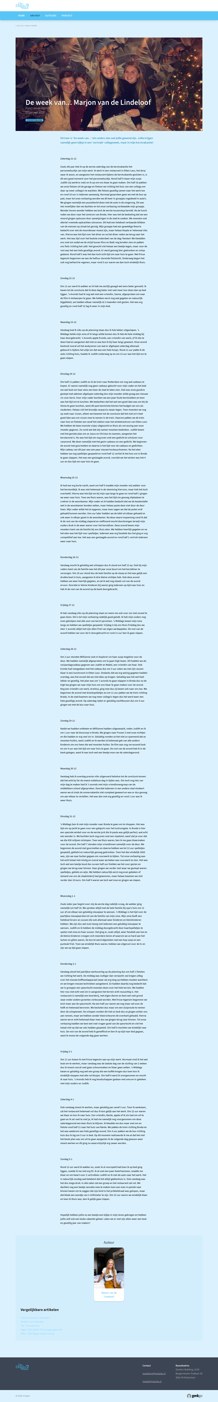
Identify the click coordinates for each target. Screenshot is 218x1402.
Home (27, 25)
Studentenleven (34, 120)
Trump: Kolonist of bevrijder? (35, 1318)
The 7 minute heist (30, 1325)
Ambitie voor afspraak (32, 1321)
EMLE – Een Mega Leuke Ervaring (37, 1333)
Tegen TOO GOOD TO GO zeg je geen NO (41, 1330)
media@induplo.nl (152, 1381)
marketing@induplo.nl (154, 1373)
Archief (34, 25)
